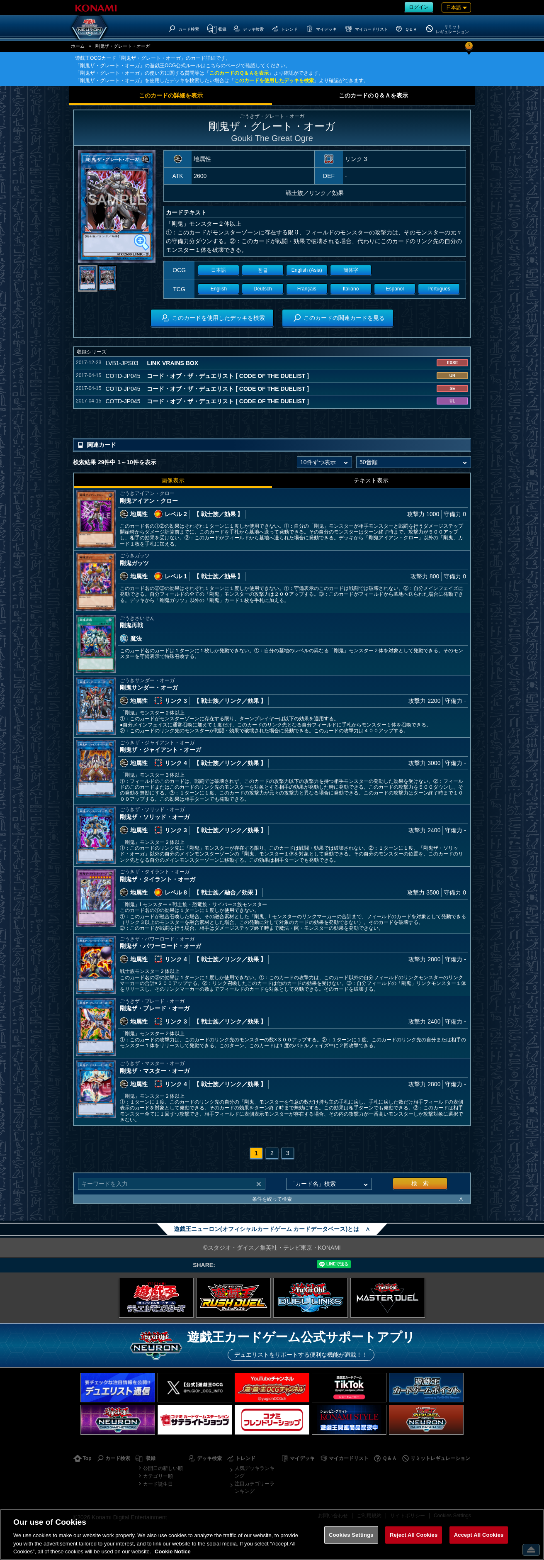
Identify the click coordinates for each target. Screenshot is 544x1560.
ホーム (78, 46)
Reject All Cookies (413, 1535)
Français (306, 289)
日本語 (218, 270)
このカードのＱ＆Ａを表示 (239, 73)
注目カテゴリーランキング (254, 1487)
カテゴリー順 (158, 1476)
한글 (263, 270)
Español (395, 289)
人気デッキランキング (254, 1472)
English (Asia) (306, 270)
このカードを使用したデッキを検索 (274, 80)
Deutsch (263, 289)
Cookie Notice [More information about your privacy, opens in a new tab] (173, 1551)
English (219, 289)
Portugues (438, 289)
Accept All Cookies (479, 1535)
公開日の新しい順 (163, 1468)
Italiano (351, 289)
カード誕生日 (158, 1484)
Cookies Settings (351, 1535)
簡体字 (350, 270)
